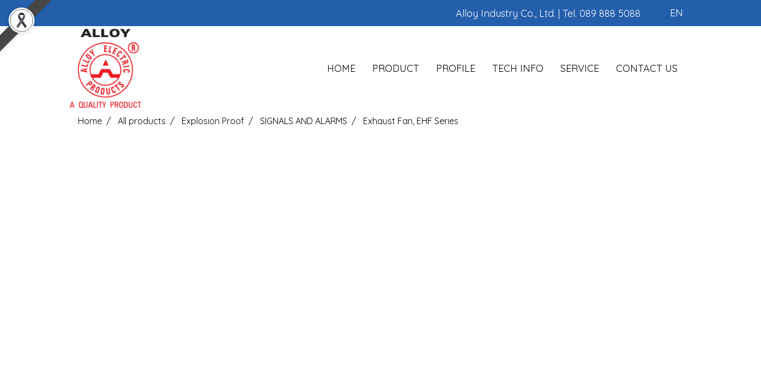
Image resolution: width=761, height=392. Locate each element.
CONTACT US (647, 68)
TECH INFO (517, 68)
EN (668, 13)
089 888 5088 (610, 13)
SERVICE (579, 68)
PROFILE (455, 68)
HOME (341, 68)
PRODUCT (395, 68)
